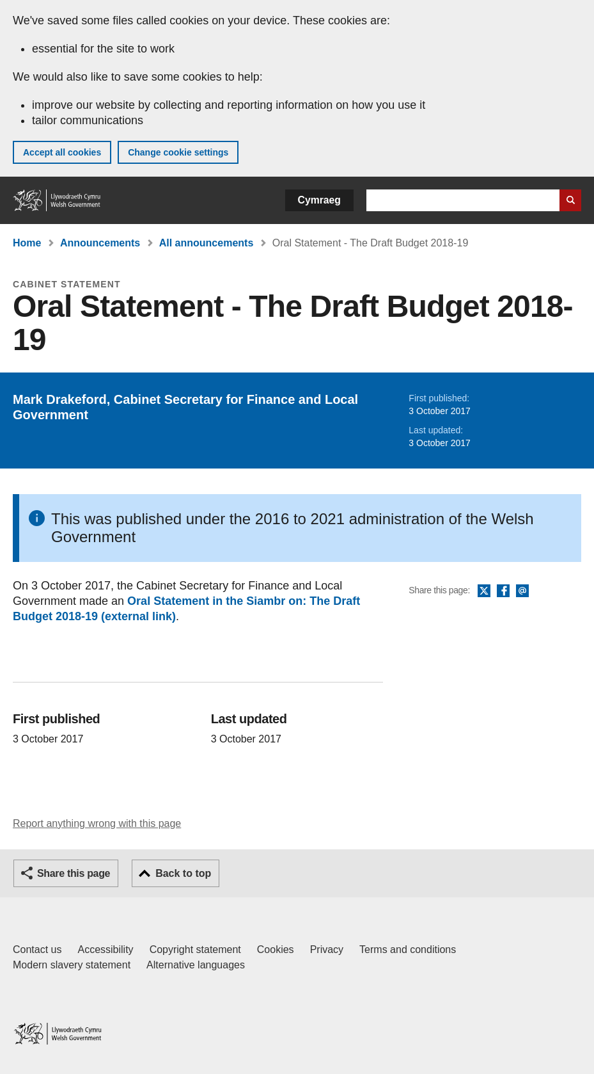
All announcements (206, 242)
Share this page (73, 873)
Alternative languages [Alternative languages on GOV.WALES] (195, 964)
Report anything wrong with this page (97, 823)
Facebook (503, 591)
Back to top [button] (183, 873)
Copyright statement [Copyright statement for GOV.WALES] (195, 949)
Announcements (100, 242)
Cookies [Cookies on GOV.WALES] (275, 949)
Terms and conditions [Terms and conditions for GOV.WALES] (407, 949)
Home (27, 242)
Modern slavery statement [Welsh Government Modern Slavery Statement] (71, 964)
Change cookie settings (178, 152)
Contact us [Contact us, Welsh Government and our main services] (37, 949)
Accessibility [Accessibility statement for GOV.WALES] (105, 949)
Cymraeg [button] (319, 200)
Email (522, 591)
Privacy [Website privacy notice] (326, 949)
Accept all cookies (62, 152)
